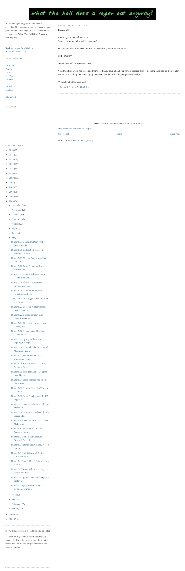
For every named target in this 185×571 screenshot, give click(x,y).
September (17, 219)
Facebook (9, 65)
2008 (11, 182)
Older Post (174, 133)
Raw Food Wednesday (15, 51)
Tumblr (8, 72)
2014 (11, 154)
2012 (11, 164)
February (16, 504)
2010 (11, 173)
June (14, 233)
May (14, 237)
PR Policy (10, 86)
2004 (11, 201)
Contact (9, 90)
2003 (11, 514)
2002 (11, 519)
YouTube (9, 76)
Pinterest (9, 79)
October (16, 214)
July (14, 228)
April (14, 494)
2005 (11, 196)
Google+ (9, 69)
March (15, 499)
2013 (11, 159)
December (17, 205)
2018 (11, 150)
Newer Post (63, 133)
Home (119, 133)
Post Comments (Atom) (82, 140)
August (15, 223)
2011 (11, 168)
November (17, 209)
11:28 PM (84, 87)
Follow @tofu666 (13, 58)
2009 (11, 178)
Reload (139, 123)
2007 (11, 187)
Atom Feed (10, 96)
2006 (11, 191)
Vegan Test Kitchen (24, 48)
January (16, 508)
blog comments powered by (74, 128)
